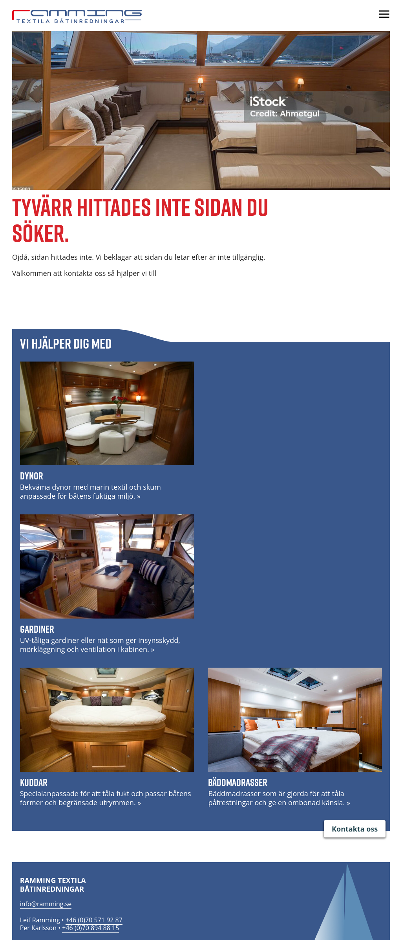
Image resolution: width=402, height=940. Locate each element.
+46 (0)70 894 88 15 (90, 927)
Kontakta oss (355, 829)
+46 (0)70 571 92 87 (94, 920)
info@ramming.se (46, 904)
